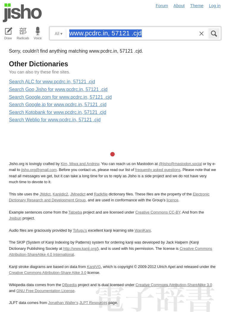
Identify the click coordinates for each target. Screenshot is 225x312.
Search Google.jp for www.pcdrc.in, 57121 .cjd (57, 104)
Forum (162, 5)
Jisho (22, 12)
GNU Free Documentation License (45, 291)
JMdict (45, 194)
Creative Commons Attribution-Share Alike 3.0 (47, 272)
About (179, 5)
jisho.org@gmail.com (39, 169)
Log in (215, 5)
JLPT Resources (93, 302)
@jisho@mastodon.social (180, 164)
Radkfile (101, 194)
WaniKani (143, 230)
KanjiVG (94, 266)
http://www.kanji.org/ (80, 248)
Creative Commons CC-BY (157, 212)
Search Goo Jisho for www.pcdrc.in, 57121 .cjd (58, 89)
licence (172, 200)
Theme (197, 5)
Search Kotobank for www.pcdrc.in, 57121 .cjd (57, 112)
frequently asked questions (157, 169)
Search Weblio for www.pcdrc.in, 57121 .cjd (54, 119)
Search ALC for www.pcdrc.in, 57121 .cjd (52, 81)
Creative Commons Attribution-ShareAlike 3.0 (174, 285)
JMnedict (77, 194)
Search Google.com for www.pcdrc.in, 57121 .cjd (60, 97)
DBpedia (69, 285)
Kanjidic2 (60, 194)
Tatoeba (75, 212)
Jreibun (15, 218)
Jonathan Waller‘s (63, 302)
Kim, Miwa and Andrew (80, 164)
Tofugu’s (80, 230)
